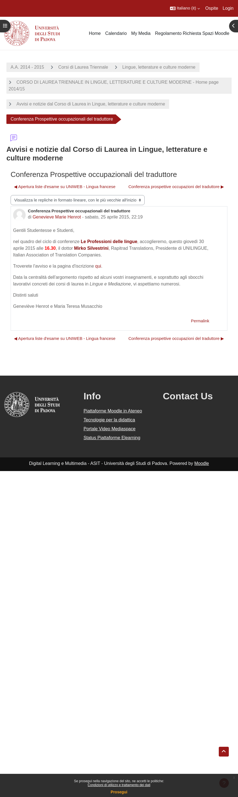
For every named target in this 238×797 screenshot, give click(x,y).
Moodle (201, 463)
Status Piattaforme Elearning (112, 437)
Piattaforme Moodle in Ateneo (113, 411)
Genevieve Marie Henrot (57, 217)
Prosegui (119, 792)
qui (98, 266)
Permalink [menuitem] (200, 321)
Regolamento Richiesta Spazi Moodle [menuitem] (192, 33)
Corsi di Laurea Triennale (83, 67)
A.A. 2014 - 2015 (27, 67)
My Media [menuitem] (140, 33)
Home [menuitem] (95, 33)
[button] (185, 8)
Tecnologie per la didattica (109, 419)
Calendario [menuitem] (116, 33)
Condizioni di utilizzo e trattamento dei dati (119, 785)
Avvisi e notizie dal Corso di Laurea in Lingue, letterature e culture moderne (90, 104)
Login (228, 8)
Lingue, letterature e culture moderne (158, 67)
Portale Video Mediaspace (110, 428)
